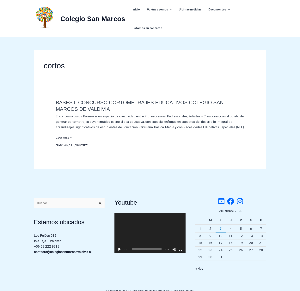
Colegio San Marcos (92, 15)
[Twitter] (221, 193)
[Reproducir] (119, 242)
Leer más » (64, 130)
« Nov (199, 261)
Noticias (62, 138)
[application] (170, 15)
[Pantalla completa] (180, 242)
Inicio (138, 15)
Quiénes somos (159, 15)
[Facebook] (230, 193)
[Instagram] (239, 193)
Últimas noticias (189, 15)
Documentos (217, 15)
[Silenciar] (174, 242)
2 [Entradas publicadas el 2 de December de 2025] (210, 221)
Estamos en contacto (248, 15)
